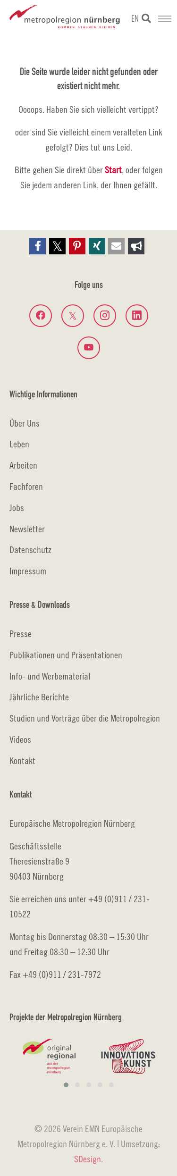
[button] (37, 246)
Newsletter (27, 528)
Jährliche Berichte (39, 696)
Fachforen (26, 486)
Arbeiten (23, 465)
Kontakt (22, 760)
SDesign (87, 1158)
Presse (20, 633)
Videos (20, 739)
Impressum (27, 570)
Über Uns (24, 423)
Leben (19, 443)
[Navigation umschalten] (165, 19)
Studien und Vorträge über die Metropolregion (84, 718)
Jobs (16, 507)
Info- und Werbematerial (49, 676)
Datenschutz (30, 549)
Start (113, 169)
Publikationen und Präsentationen (65, 654)
